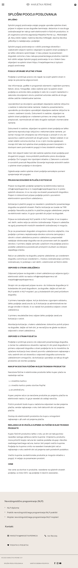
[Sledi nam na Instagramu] (57, 563)
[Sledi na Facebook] (55, 563)
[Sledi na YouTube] (60, 563)
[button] (3, 4)
